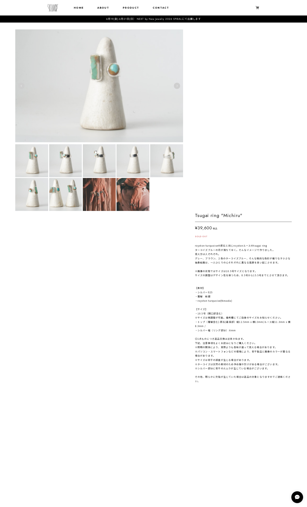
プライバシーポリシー (153, 483)
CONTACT (161, 7)
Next (175, 86)
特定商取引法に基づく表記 (153, 488)
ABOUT (103, 7)
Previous (21, 86)
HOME (79, 7)
